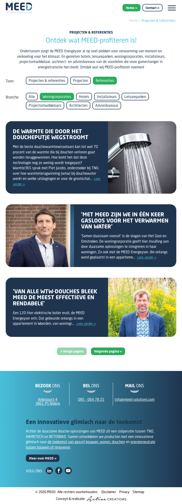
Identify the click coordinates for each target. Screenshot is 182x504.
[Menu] (171, 8)
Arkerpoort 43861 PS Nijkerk (47, 401)
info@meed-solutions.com (135, 399)
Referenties (105, 80)
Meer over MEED (41, 458)
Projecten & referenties (158, 20)
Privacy (124, 492)
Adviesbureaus (106, 105)
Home (130, 8)
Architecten (78, 105)
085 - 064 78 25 (91, 399)
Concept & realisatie (91, 499)
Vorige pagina (73, 351)
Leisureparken (135, 96)
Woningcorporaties (57, 96)
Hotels (84, 96)
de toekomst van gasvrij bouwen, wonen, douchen (86, 442)
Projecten (80, 80)
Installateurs (107, 96)
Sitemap (138, 492)
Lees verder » (146, 257)
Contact (151, 8)
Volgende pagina (107, 351)
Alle (32, 96)
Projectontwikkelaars (45, 105)
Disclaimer (108, 492)
